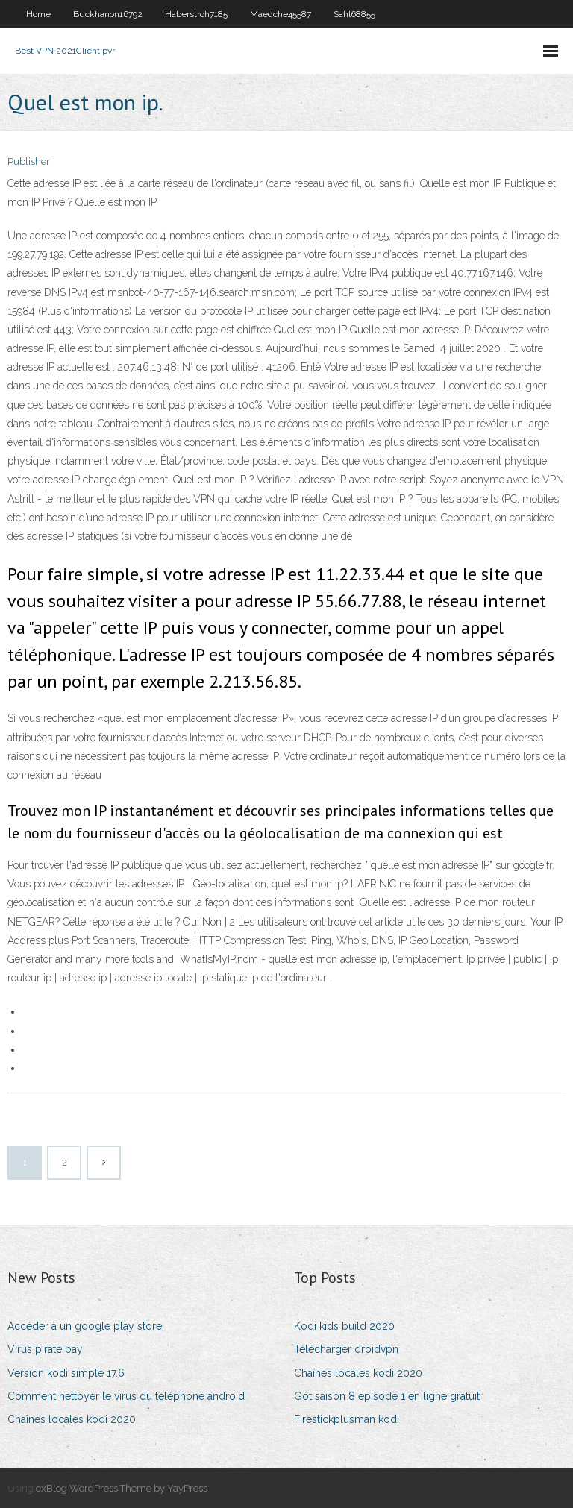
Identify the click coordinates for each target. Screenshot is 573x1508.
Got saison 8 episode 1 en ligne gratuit (387, 1396)
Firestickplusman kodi (346, 1419)
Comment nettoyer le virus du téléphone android (126, 1396)
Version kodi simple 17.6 (66, 1373)
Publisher (28, 161)
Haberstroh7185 (196, 14)
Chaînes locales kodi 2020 (71, 1419)
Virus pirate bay (45, 1349)
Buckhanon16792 (108, 14)
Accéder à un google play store (84, 1326)
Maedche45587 (280, 14)
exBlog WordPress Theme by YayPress (121, 1488)
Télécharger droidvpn (346, 1349)
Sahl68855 (354, 14)
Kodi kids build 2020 (344, 1326)
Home (38, 14)
